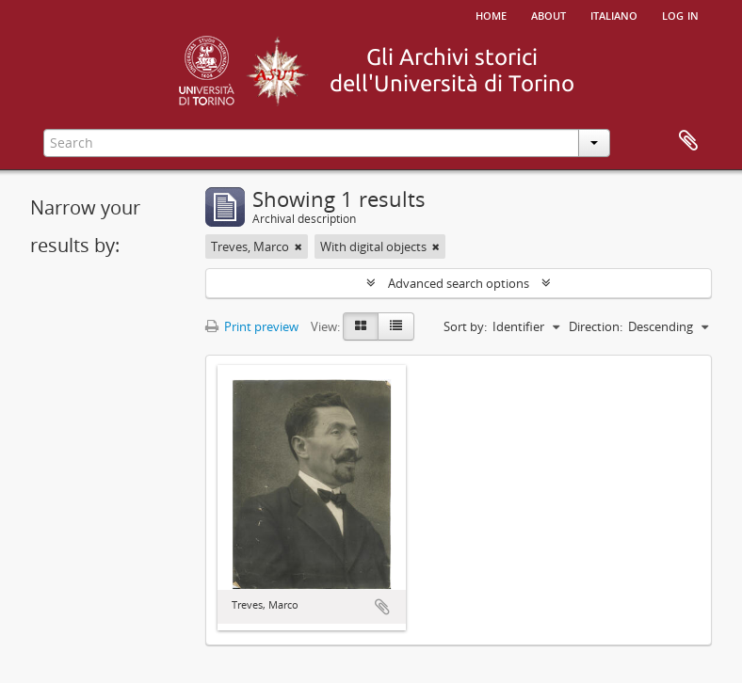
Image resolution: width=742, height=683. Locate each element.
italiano (613, 14)
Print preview (251, 326)
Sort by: (465, 326)
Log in (680, 14)
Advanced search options (458, 283)
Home (491, 14)
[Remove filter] (298, 246)
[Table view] (396, 326)
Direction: (595, 326)
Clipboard (688, 141)
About (548, 14)
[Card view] (361, 326)
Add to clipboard (382, 606)
